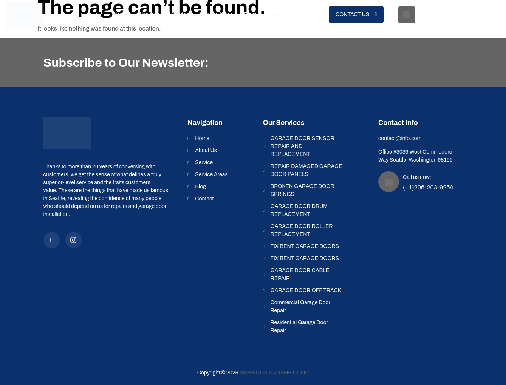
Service (180, 14)
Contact (275, 14)
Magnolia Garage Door (274, 373)
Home (120, 14)
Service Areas (216, 14)
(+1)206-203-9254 (448, 21)
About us (149, 14)
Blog (249, 14)
